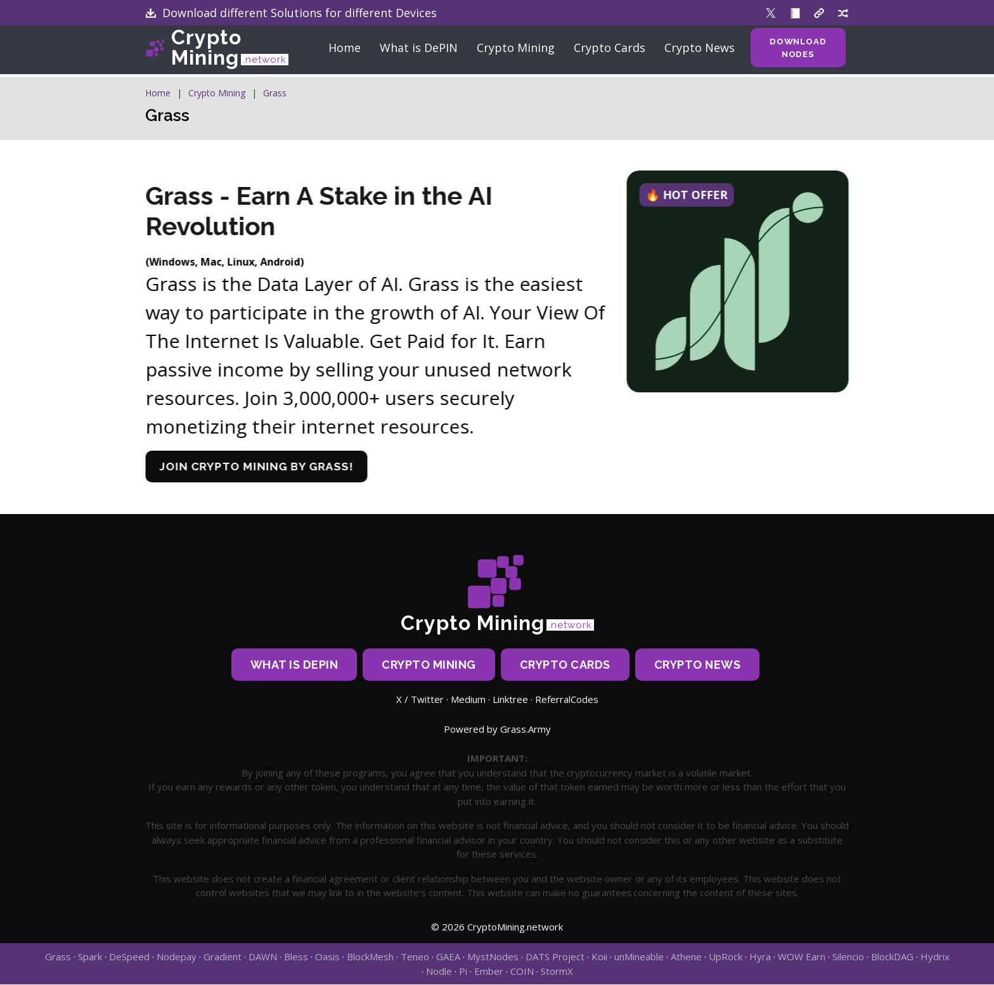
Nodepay (177, 957)
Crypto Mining (229, 51)
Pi (463, 971)
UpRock (725, 957)
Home (342, 50)
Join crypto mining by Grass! (267, 466)
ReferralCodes (566, 699)
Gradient (222, 957)
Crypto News (697, 50)
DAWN (262, 957)
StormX (557, 971)
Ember (488, 971)
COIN (522, 971)
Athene (686, 957)
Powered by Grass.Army (497, 729)
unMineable (639, 957)
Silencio (848, 957)
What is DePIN (416, 50)
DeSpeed (129, 957)
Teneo (415, 957)
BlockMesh (370, 957)
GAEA (448, 957)
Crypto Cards (607, 50)
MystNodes (493, 957)
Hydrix (935, 957)
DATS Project (555, 957)
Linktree (510, 699)
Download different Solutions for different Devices (291, 12)
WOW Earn (801, 957)
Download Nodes (799, 51)
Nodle (439, 971)
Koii (599, 957)
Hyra (760, 957)
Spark (90, 957)
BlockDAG (892, 957)
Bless (296, 957)
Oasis (327, 957)
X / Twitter (420, 699)
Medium (468, 699)
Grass (275, 93)
